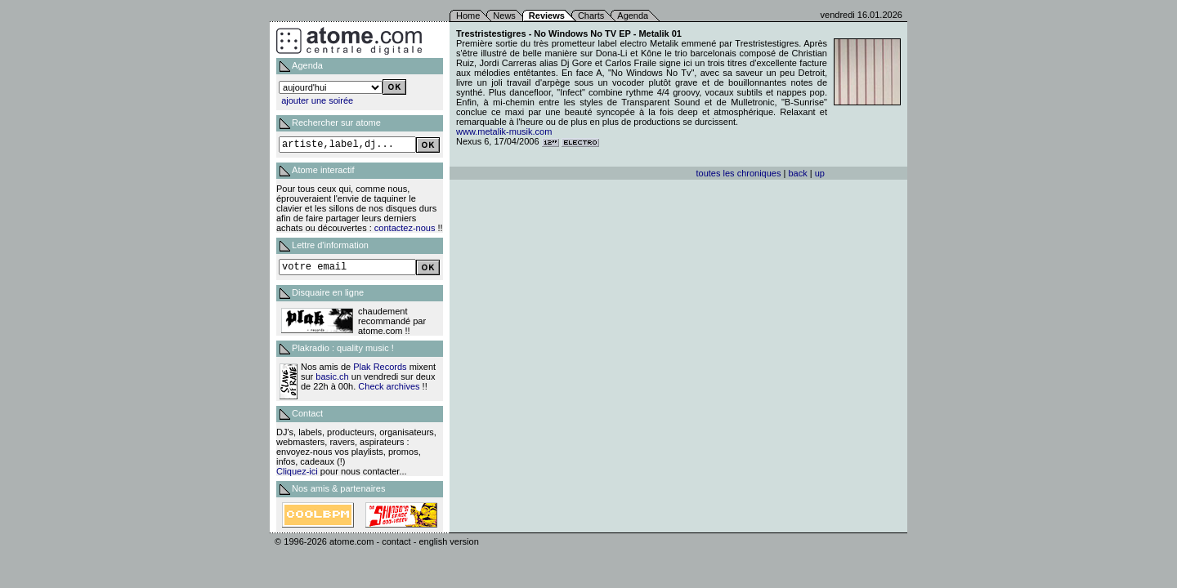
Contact (307, 413)
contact (396, 541)
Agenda (632, 15)
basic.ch (332, 376)
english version (448, 541)
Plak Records (379, 367)
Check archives (388, 386)
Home (468, 15)
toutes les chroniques (738, 173)
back (797, 173)
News (504, 15)
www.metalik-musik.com (504, 131)
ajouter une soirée (317, 100)
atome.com (351, 541)
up (820, 173)
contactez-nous (405, 228)
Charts (591, 15)
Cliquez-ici (297, 471)
